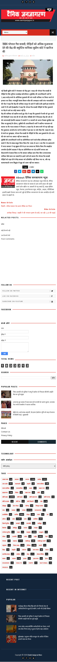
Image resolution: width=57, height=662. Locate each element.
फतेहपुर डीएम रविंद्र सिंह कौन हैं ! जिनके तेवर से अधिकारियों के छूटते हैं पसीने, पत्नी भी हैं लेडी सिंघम (34, 607)
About (3, 428)
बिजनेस (4, 528)
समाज (46, 550)
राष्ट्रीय (35, 537)
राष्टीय (25, 537)
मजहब (35, 528)
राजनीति (14, 537)
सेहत (28, 554)
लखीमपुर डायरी (42, 541)
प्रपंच (25, 519)
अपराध (27, 480)
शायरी (40, 545)
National (44, 563)
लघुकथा (4, 545)
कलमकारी (17, 484)
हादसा (24, 559)
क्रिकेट (16, 493)
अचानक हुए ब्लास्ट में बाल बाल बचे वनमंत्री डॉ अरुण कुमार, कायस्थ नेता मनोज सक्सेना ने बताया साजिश (34, 403)
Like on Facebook (29, 296)
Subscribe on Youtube (29, 302)
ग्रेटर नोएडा (15, 506)
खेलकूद (4, 506)
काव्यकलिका (19, 488)
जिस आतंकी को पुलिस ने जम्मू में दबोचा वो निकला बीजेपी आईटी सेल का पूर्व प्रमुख (33, 393)
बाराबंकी (28, 523)
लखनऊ (15, 541)
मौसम (3, 537)
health (19, 563)
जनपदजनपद (38, 510)
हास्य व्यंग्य (35, 559)
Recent (15, 442)
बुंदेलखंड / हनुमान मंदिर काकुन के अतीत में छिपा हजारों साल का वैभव (33, 638)
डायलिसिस (5, 515)
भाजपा (25, 528)
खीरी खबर (5, 497)
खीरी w (18, 502)
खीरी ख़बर (19, 497)
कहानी (28, 484)
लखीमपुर (27, 541)
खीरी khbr (5, 502)
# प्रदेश (32, 167)
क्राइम (30, 488)
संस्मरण (24, 550)
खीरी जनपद (47, 497)
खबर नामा (27, 493)
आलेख (39, 480)
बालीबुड (40, 523)
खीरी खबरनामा (33, 497)
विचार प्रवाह (16, 545)
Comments (42, 442)
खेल (41, 502)
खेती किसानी (30, 502)
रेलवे (46, 537)
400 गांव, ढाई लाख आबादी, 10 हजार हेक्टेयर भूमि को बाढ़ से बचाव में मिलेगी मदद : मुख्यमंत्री (34, 413)
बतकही (18, 523)
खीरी (38, 493)
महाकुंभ (28, 532)
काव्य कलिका (40, 484)
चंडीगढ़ (27, 506)
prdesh (5, 567)
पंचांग (38, 515)
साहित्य (18, 554)
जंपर (3, 510)
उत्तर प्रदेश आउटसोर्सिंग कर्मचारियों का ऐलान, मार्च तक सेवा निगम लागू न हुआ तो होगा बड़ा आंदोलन (34, 627)
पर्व (47, 515)
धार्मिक (16, 515)
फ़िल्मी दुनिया (5, 523)
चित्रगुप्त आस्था (39, 506)
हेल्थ (46, 559)
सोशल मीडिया (40, 554)
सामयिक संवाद (6, 554)
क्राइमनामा (5, 493)
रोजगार (4, 541)
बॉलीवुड (15, 528)
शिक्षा (3, 550)
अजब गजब (5, 480)
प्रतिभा (4, 519)
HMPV (31, 563)
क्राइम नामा (42, 488)
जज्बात (13, 510)
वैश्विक (28, 545)
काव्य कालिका (5, 488)
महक (18, 532)
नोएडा (28, 515)
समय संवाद (36, 550)
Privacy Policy (6, 435)
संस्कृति (13, 550)
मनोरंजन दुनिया (6, 532)
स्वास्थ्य (14, 559)
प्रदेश (33, 56)
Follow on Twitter (29, 291)
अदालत (16, 480)
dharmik (5, 563)
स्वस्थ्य (3, 559)
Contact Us (5, 432)
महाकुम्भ (41, 532)
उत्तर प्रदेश (5, 484)
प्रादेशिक (35, 519)
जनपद (23, 510)
